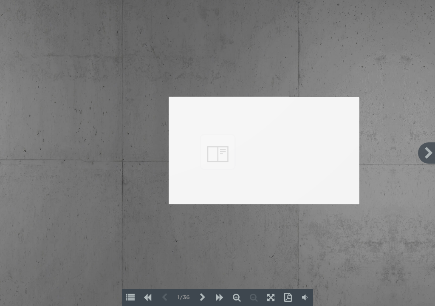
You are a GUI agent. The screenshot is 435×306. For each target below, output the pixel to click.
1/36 (184, 297)
